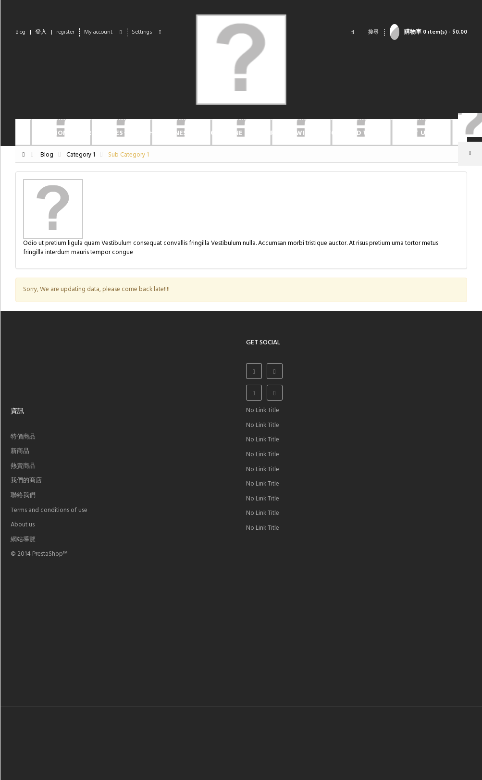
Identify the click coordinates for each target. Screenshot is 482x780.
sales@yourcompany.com (80, 742)
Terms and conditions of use (49, 510)
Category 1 (80, 155)
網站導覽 (23, 540)
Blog (20, 32)
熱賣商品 (23, 466)
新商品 (20, 451)
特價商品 (23, 437)
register (65, 32)
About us (23, 525)
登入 (41, 32)
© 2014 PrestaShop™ (39, 554)
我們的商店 (26, 480)
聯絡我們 (23, 495)
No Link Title (262, 410)
